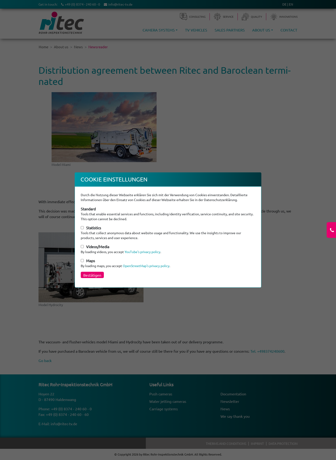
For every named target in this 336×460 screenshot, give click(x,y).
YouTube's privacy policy (142, 252)
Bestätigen (92, 275)
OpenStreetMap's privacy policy (146, 266)
